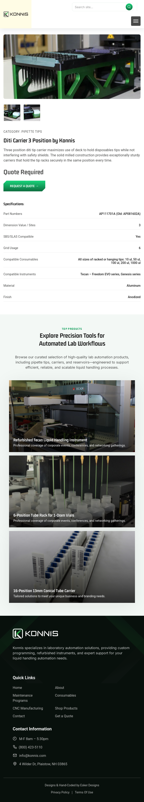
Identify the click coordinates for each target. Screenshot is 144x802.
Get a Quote (64, 716)
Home (17, 688)
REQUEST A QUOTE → (24, 186)
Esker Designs (89, 785)
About (59, 688)
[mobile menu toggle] (136, 21)
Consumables (65, 695)
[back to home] (15, 14)
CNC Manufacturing (28, 708)
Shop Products (66, 708)
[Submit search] (129, 6)
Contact (19, 716)
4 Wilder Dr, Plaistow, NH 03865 (40, 764)
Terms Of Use (84, 792)
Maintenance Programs (23, 698)
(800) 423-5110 (27, 747)
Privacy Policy (60, 792)
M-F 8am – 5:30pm (30, 738)
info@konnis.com (29, 755)
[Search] (102, 7)
